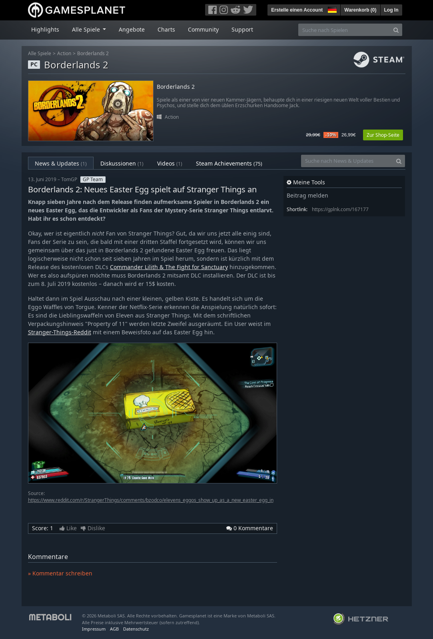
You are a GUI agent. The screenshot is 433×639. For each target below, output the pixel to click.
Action (64, 53)
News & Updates (61, 163)
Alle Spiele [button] (87, 29)
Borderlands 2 (93, 53)
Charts (166, 29)
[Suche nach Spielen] (344, 30)
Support (242, 29)
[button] (331, 9)
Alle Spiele (39, 53)
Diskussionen (122, 163)
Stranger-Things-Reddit (59, 332)
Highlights (45, 29)
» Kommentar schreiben (60, 573)
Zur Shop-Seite (383, 135)
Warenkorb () (360, 10)
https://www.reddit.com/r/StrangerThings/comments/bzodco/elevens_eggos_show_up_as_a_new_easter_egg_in (150, 500)
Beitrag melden (307, 195)
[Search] (396, 30)
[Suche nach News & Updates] (347, 161)
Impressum (94, 629)
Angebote (132, 29)
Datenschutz (136, 629)
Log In (391, 10)
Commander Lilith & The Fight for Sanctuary (169, 267)
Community (203, 29)
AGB (114, 629)
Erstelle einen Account (297, 10)
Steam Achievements (229, 163)
